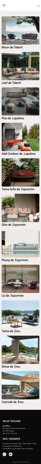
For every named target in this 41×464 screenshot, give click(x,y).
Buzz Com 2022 (24, 462)
